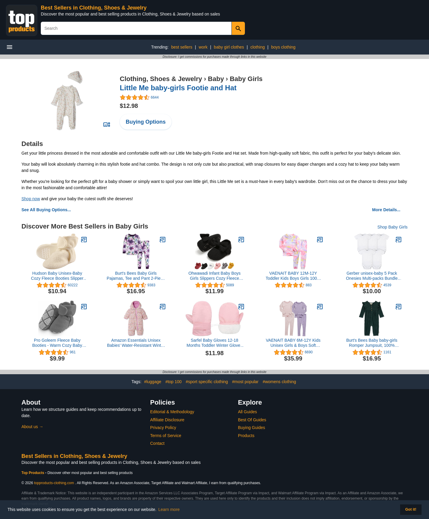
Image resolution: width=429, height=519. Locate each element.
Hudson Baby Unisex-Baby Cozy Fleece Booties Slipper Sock (57, 276)
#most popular (245, 381)
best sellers (181, 47)
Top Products (33, 473)
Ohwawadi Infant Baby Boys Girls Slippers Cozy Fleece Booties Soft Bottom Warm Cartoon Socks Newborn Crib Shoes (214, 276)
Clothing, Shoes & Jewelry (161, 79)
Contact (157, 443)
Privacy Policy (163, 427)
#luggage (152, 381)
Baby (216, 79)
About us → (32, 426)
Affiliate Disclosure (167, 419)
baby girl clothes (229, 47)
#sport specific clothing (207, 381)
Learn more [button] (169, 509)
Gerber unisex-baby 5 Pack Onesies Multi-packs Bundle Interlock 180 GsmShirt (372, 276)
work (203, 47)
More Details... (386, 209)
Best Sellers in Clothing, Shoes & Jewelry (94, 8)
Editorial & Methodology (172, 411)
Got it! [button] (410, 509)
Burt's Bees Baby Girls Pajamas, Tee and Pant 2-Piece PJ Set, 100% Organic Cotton (136, 276)
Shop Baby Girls (392, 227)
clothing (257, 47)
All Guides (247, 411)
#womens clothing (279, 381)
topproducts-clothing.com (54, 483)
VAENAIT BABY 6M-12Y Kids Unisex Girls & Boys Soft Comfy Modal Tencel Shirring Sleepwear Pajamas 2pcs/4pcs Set (293, 343)
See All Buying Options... (46, 209)
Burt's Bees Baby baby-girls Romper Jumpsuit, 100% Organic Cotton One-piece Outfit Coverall (371, 343)
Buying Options (146, 122)
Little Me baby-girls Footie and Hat (178, 88)
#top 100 (173, 381)
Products (246, 435)
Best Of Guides (252, 419)
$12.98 (129, 105)
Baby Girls (246, 79)
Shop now (30, 198)
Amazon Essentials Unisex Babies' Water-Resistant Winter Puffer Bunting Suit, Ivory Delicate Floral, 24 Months (136, 343)
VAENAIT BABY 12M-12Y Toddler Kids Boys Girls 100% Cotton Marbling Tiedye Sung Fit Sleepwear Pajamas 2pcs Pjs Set (293, 276)
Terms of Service (165, 435)
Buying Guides (251, 427)
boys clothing (283, 47)
